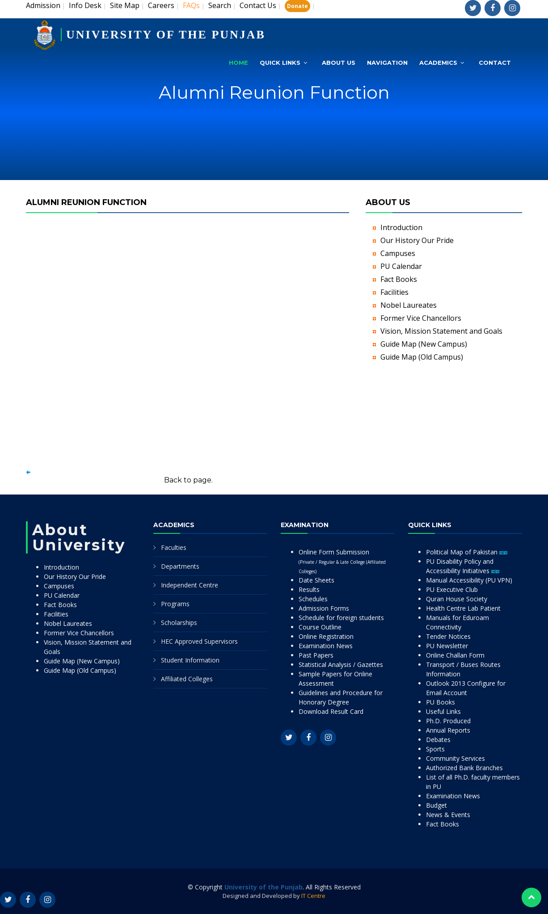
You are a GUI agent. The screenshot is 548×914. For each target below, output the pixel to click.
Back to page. (188, 480)
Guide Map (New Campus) (423, 344)
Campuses (397, 253)
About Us (338, 62)
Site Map (124, 5)
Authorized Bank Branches (464, 767)
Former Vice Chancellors (420, 318)
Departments (180, 566)
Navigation (387, 62)
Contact (495, 62)
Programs (175, 604)
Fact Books (398, 279)
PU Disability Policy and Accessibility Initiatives (462, 566)
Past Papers (316, 655)
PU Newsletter (447, 645)
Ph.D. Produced (448, 721)
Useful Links (443, 711)
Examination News (326, 645)
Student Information (190, 660)
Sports (435, 749)
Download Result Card (331, 711)
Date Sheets (316, 580)
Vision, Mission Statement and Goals (441, 331)
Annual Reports (448, 730)
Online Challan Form (455, 655)
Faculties (173, 547)
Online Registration (326, 636)
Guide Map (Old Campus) (421, 357)
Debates (438, 739)
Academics (438, 62)
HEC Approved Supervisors (199, 641)
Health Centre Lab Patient (463, 608)
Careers (161, 5)
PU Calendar (401, 266)
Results (309, 589)
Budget (436, 805)
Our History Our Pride (417, 240)
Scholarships (179, 622)
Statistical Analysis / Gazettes (341, 664)
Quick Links (280, 62)
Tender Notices (448, 636)
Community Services (455, 758)
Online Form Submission (342, 561)
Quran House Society (456, 599)
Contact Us (258, 5)
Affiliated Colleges (187, 679)
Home (238, 62)
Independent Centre (189, 585)
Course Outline (320, 627)
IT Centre (313, 896)
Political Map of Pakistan (466, 552)
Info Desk (85, 5)
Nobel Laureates (408, 305)
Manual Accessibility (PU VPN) (469, 580)
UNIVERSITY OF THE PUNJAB (166, 34)
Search (219, 5)
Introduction (401, 227)
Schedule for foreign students (341, 617)
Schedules (313, 599)
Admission (43, 5)
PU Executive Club (452, 589)
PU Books (440, 702)
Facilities (394, 292)
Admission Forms (324, 608)
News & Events (448, 814)
